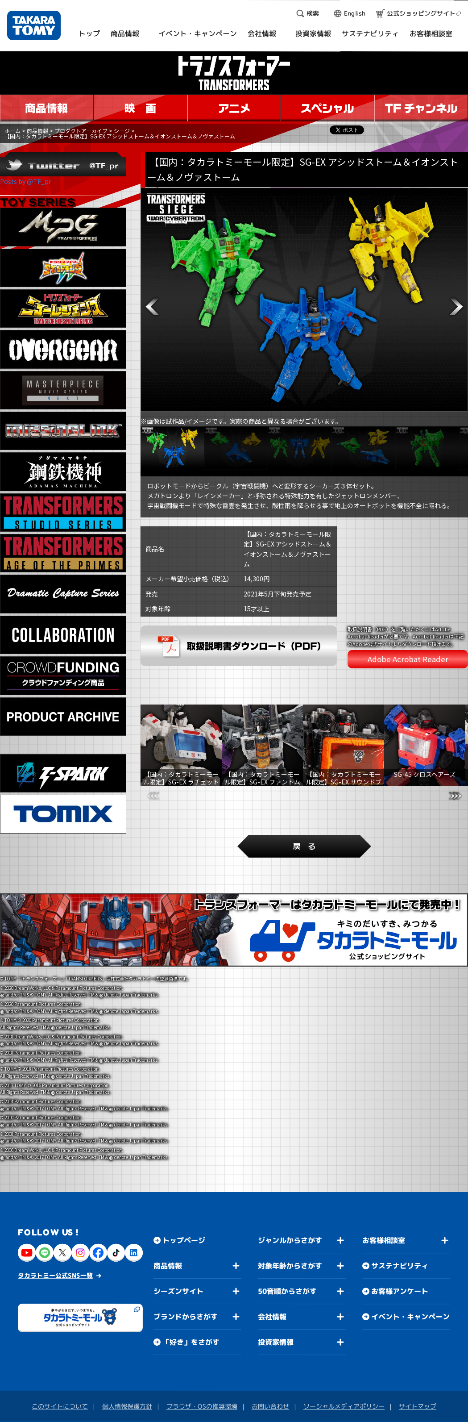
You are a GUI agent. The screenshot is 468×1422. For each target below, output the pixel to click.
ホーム (12, 130)
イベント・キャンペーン (410, 1272)
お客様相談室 (383, 1196)
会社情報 (272, 1272)
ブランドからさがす (185, 1272)
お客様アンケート (399, 1247)
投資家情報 (276, 1298)
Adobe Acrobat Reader (408, 659)
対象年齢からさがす (290, 1221)
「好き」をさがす (191, 1298)
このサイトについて (60, 1362)
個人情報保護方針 (127, 1362)
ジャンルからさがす (290, 1196)
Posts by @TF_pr (25, 181)
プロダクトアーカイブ (81, 130)
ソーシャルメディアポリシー (344, 1362)
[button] (152, 307)
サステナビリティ (399, 1221)
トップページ (183, 1196)
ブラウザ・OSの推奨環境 (201, 1362)
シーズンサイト (178, 1247)
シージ (122, 130)
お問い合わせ (270, 1362)
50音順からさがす (287, 1247)
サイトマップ (417, 1362)
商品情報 (37, 130)
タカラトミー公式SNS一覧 (55, 1231)
